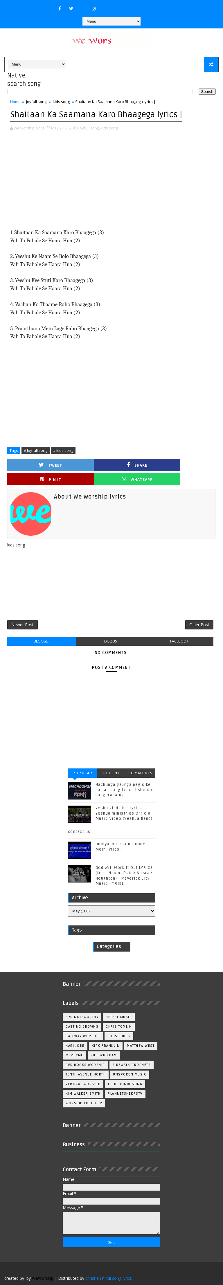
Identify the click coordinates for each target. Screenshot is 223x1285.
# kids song (63, 449)
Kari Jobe (75, 1034)
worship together (84, 1091)
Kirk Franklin (106, 1034)
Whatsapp (189, 464)
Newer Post (22, 612)
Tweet (33, 464)
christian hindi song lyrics (108, 1266)
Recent (111, 761)
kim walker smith (83, 1082)
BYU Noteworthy (82, 1005)
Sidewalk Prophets (131, 1053)
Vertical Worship (83, 1072)
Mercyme (74, 1043)
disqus (110, 629)
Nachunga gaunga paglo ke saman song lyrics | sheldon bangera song (125, 778)
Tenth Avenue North (86, 1062)
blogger (42, 629)
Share (85, 464)
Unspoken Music (129, 1062)
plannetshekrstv (125, 1082)
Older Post (199, 612)
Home (15, 101)
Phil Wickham (104, 1043)
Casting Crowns (82, 1015)
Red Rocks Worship (85, 1053)
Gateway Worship (83, 1024)
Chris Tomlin (119, 1015)
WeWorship (42, 1266)
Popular (82, 761)
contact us (79, 819)
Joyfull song (36, 101)
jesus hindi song (125, 1072)
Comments (140, 761)
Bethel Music (119, 1005)
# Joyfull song (35, 449)
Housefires (118, 1024)
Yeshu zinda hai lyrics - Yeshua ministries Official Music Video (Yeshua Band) (124, 801)
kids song (61, 101)
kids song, (109, 127)
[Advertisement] (111, 180)
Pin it (137, 464)
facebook (179, 629)
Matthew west (140, 1034)
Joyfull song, (89, 127)
